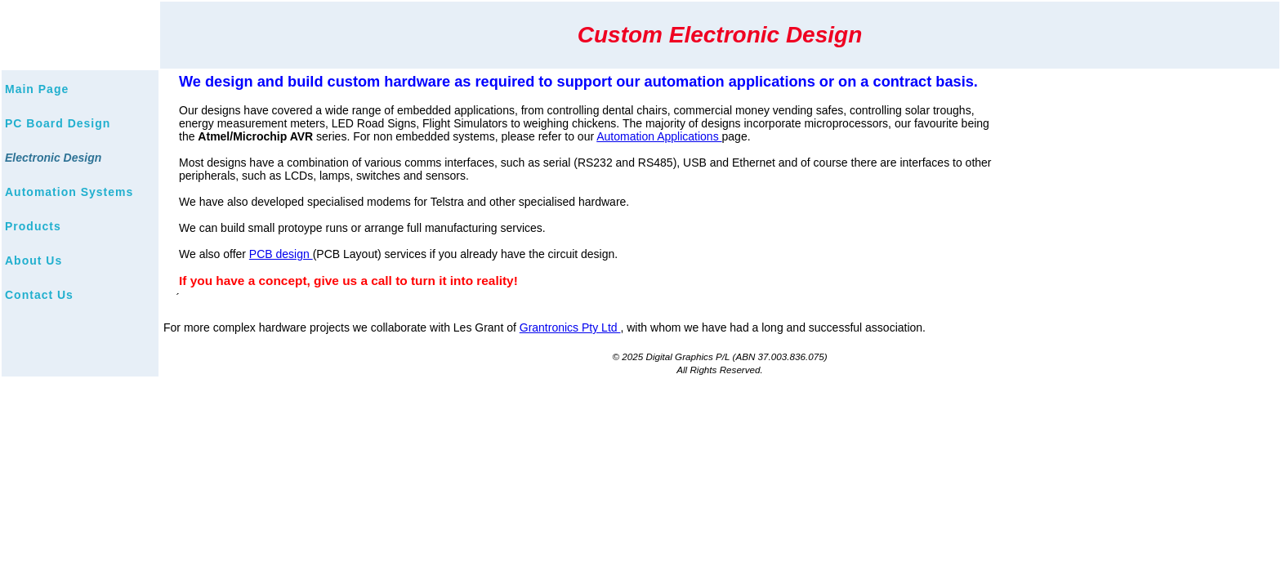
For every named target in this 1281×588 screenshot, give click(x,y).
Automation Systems (69, 191)
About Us (33, 260)
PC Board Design (57, 123)
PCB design (281, 254)
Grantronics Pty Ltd (570, 327)
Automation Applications (658, 136)
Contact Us (39, 294)
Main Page (37, 89)
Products (33, 226)
